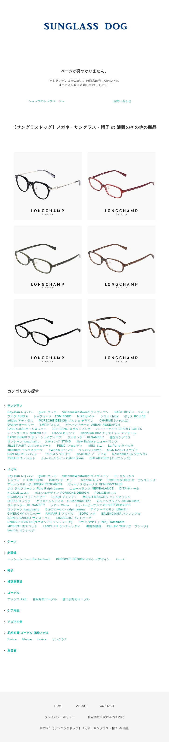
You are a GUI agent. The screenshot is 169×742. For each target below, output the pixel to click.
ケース (12, 541)
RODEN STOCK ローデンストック (132, 480)
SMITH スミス (50, 424)
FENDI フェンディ (70, 445)
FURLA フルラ (124, 476)
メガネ (12, 469)
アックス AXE (17, 599)
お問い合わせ (122, 101)
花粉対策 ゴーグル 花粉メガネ (28, 632)
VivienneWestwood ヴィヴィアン (85, 412)
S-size (12, 639)
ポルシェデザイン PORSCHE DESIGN (62, 492)
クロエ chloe (109, 416)
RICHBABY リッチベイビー (26, 497)
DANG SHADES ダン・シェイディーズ (34, 437)
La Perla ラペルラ (121, 445)
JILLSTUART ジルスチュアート (29, 445)
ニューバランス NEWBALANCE (91, 488)
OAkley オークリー (20, 424)
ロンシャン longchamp (23, 441)
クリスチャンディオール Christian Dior (63, 501)
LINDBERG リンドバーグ (74, 517)
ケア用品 (13, 610)
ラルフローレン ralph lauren (65, 509)
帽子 (10, 570)
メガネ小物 (15, 621)
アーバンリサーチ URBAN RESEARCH (92, 424)
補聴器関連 (15, 581)
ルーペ (120, 559)
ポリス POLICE (135, 416)
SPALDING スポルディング (71, 429)
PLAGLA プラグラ (58, 454)
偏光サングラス (120, 437)
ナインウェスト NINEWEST (26, 433)
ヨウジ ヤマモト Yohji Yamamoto (101, 522)
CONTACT (107, 706)
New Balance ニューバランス (97, 441)
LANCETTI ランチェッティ (61, 526)
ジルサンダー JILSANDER (85, 437)
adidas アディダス (20, 420)
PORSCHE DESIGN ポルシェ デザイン (66, 420)
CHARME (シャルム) (114, 420)
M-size (27, 639)
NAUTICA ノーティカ (92, 454)
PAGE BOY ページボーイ (132, 412)
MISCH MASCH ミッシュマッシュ (107, 497)
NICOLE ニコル (18, 492)
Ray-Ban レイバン (20, 412)
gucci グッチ (47, 412)
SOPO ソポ (87, 513)
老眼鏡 (12, 552)
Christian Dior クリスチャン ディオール (108, 433)
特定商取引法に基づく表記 (106, 717)
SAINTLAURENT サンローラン (29, 517)
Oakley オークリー (62, 480)
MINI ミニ (96, 445)
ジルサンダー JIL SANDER (26, 505)
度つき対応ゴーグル (76, 599)
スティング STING (58, 441)
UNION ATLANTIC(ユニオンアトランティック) (39, 522)
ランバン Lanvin (90, 450)
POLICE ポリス (105, 492)
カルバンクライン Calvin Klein (62, 458)
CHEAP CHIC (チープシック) (110, 458)
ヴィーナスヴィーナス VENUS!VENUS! (95, 484)
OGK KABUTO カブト (122, 450)
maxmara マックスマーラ (25, 450)
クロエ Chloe (60, 505)
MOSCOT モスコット (22, 526)
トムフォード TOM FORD (53, 416)
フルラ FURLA (17, 416)
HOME (59, 706)
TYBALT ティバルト (21, 458)
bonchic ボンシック (21, 530)
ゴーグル (13, 592)
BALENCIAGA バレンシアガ (121, 513)
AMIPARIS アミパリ (60, 513)
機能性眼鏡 (93, 526)
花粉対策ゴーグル (45, 599)
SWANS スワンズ (61, 450)
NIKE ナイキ (86, 416)
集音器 (12, 650)
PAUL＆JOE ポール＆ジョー (27, 429)
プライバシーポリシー (60, 717)
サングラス (15, 405)
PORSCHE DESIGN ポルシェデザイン (83, 559)
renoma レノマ (91, 480)
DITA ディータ (129, 488)
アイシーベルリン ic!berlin (109, 509)
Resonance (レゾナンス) (129, 454)
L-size (42, 639)
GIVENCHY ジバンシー (23, 454)
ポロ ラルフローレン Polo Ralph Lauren (35, 488)
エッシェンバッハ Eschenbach (28, 559)
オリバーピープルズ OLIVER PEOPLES (103, 505)
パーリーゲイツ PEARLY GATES (119, 429)
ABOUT (81, 706)
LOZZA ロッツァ (63, 433)
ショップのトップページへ (46, 101)
